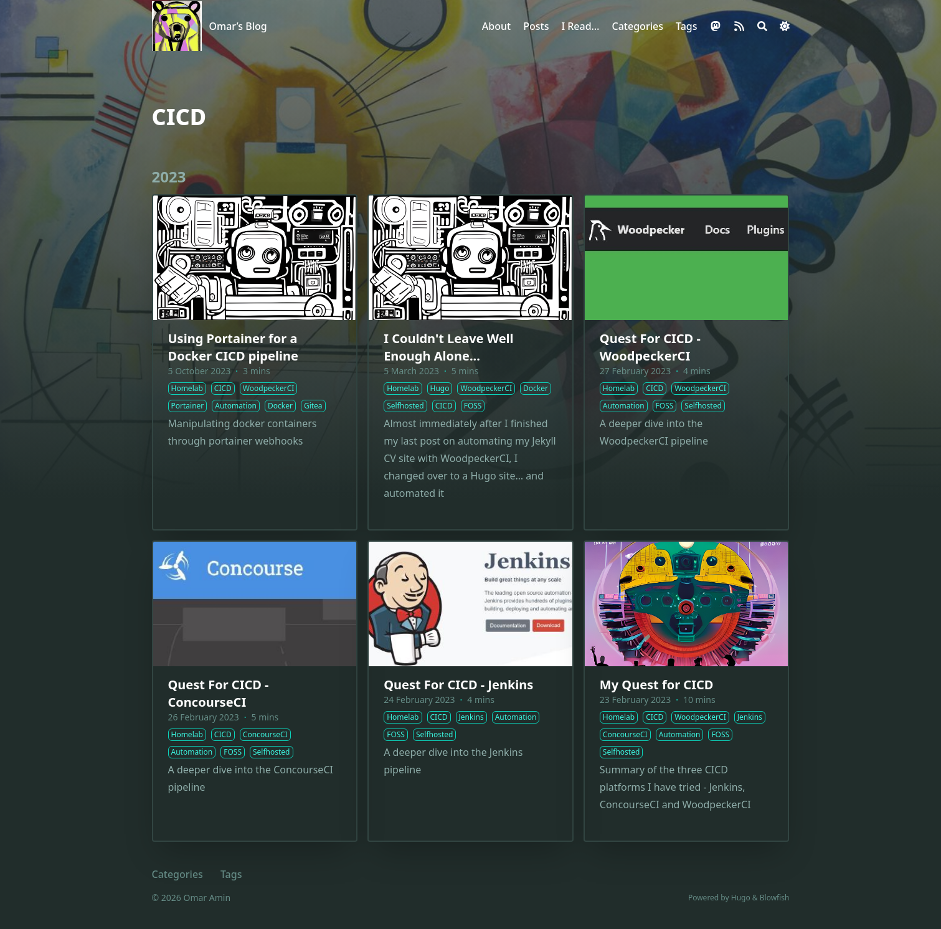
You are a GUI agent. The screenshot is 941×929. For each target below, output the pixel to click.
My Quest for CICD (657, 684)
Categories (177, 874)
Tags (231, 874)
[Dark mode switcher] (785, 26)
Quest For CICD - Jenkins (458, 684)
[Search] (762, 26)
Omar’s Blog (238, 26)
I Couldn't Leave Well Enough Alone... (448, 347)
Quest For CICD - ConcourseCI (218, 693)
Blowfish (775, 897)
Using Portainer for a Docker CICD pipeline (233, 347)
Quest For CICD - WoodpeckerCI (650, 347)
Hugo (740, 897)
